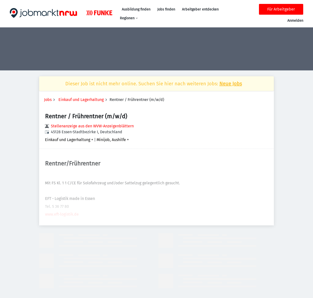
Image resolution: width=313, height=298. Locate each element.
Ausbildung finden (136, 9)
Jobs (48, 99)
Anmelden (295, 21)
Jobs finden (166, 9)
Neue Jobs (230, 84)
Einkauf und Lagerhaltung (81, 99)
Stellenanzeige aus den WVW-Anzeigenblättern (92, 126)
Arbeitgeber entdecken (200, 9)
